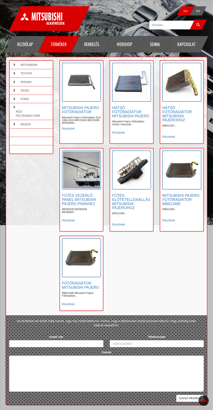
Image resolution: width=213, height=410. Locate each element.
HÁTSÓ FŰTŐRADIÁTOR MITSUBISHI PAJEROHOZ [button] (177, 114)
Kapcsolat (186, 44)
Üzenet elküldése (190, 398)
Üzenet (106, 352)
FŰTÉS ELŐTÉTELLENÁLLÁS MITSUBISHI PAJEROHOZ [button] (131, 201)
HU (185, 11)
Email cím (56, 337)
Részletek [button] (68, 128)
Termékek (59, 44)
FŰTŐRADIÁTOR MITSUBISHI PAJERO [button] (80, 285)
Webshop (124, 44)
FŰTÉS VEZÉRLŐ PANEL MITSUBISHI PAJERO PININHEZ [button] (79, 199)
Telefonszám (157, 337)
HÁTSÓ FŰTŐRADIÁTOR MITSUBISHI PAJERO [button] (130, 112)
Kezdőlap (25, 44)
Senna (155, 44)
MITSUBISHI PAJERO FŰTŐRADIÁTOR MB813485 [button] (180, 199)
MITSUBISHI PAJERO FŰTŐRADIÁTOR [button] (80, 110)
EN (198, 11)
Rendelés (91, 44)
